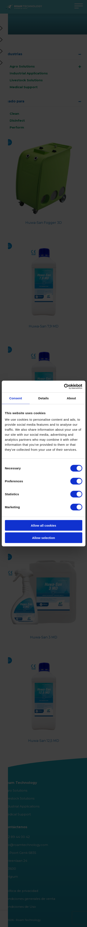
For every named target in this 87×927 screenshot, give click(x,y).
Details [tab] (43, 398)
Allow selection (43, 537)
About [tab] (71, 398)
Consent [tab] (15, 398)
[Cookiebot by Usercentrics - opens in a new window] (63, 386)
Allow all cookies (43, 525)
